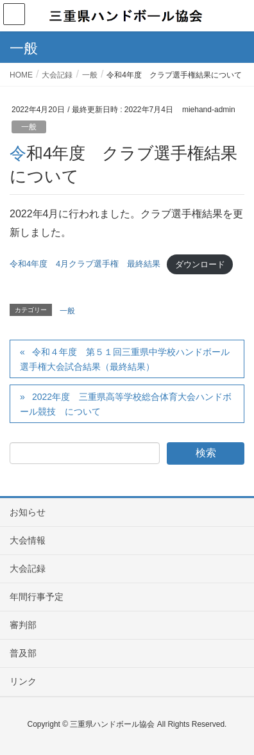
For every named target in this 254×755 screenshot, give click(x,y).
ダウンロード (200, 264)
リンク (23, 681)
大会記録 (28, 568)
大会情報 (28, 540)
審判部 (23, 625)
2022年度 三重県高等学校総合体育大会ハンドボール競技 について (126, 404)
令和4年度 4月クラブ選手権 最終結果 (85, 264)
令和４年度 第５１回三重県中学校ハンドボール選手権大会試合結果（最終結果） (125, 359)
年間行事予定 (37, 597)
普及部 (23, 653)
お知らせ (28, 512)
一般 (29, 126)
